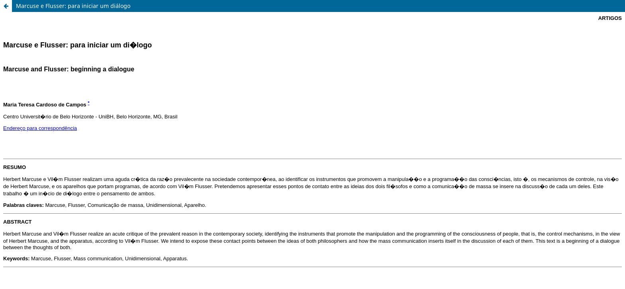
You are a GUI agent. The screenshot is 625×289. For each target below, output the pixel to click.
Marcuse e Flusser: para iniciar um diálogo (73, 6)
